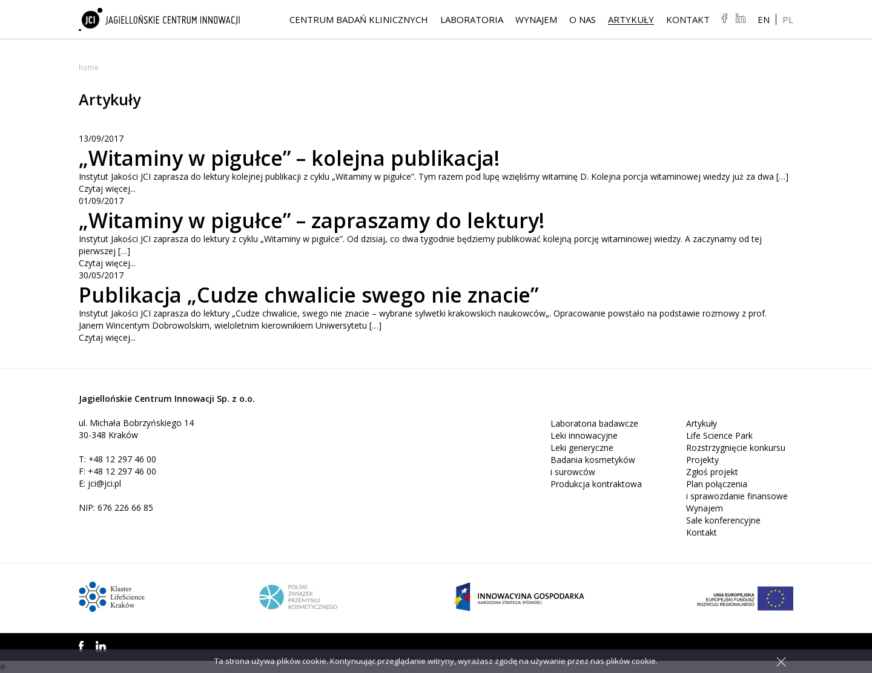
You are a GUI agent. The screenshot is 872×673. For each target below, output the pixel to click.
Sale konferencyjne (723, 520)
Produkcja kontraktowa (596, 484)
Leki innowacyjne (584, 435)
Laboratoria (471, 20)
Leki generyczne (581, 447)
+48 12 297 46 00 (122, 459)
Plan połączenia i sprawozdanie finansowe (737, 490)
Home (89, 67)
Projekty (702, 459)
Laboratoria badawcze (594, 423)
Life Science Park (719, 435)
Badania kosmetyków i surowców (592, 466)
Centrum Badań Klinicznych (358, 20)
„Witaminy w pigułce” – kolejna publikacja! (300, 157)
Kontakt (688, 20)
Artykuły (631, 20)
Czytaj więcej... (107, 188)
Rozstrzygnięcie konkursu (735, 447)
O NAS (582, 20)
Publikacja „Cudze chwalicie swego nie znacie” (320, 294)
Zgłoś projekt (712, 472)
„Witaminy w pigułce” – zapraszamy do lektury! (324, 220)
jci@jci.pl (104, 483)
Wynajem (536, 20)
